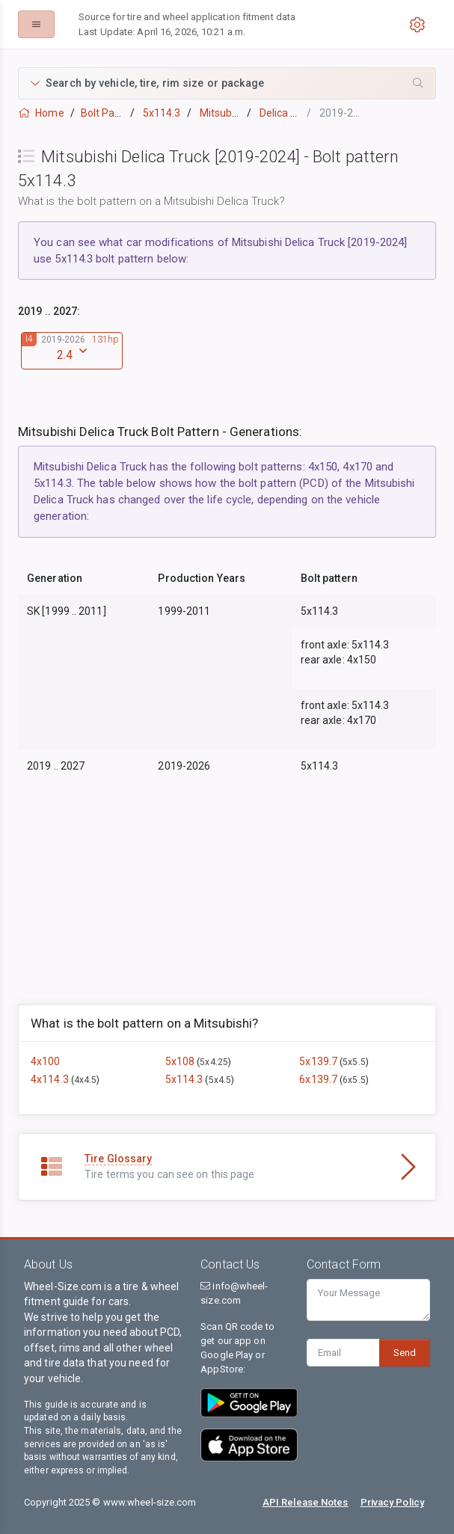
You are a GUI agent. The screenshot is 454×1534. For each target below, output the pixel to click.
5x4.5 (220, 1080)
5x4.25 (214, 1062)
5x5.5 (354, 1062)
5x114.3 (185, 1079)
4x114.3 (51, 1079)
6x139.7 (319, 1079)
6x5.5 (354, 1080)
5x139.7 (319, 1061)
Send (404, 1352)
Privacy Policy (392, 1502)
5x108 (181, 1061)
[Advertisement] (227, 899)
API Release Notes (306, 1502)
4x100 (46, 1061)
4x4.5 (85, 1080)
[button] (227, 83)
